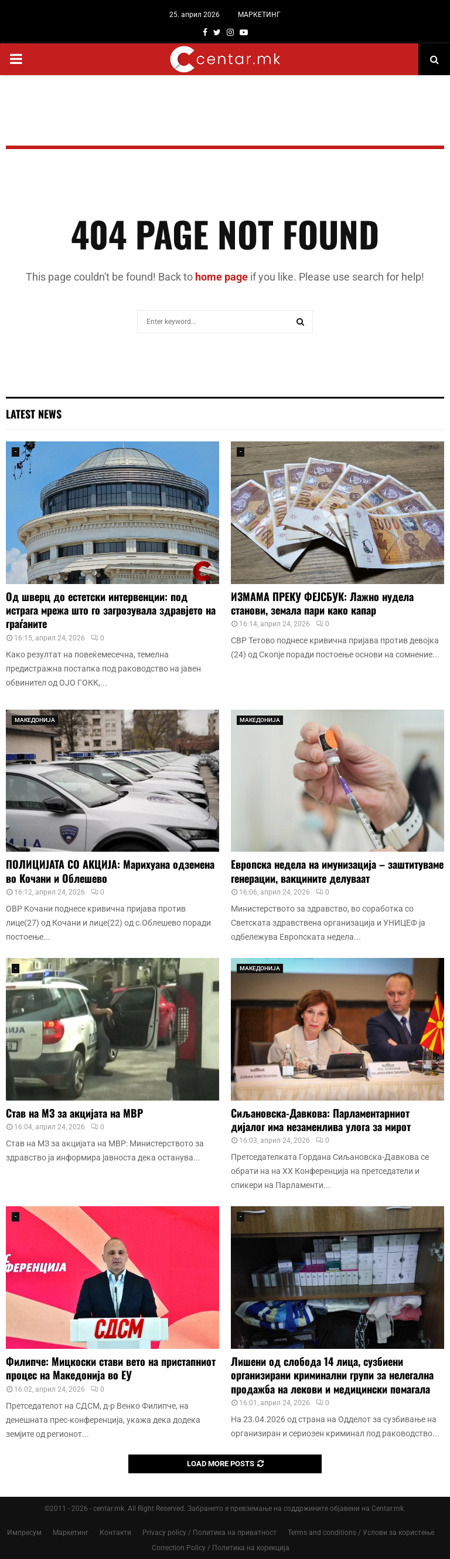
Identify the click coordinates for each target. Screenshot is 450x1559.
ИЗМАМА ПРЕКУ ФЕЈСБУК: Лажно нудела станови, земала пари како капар (322, 603)
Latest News (34, 413)
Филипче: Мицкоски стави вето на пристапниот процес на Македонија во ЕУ (111, 1368)
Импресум (24, 1532)
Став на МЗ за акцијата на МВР (77, 1113)
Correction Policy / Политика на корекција (220, 1548)
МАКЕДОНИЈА (35, 720)
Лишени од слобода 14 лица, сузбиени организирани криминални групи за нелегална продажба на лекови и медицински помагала (332, 1375)
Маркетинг (70, 1532)
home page (221, 277)
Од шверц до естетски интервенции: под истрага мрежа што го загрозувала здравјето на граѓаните (111, 610)
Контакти (115, 1532)
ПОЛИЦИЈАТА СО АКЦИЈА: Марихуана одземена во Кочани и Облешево (110, 870)
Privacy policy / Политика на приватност (209, 1532)
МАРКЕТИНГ (259, 15)
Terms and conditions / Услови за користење (361, 1532)
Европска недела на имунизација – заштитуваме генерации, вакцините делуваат (337, 870)
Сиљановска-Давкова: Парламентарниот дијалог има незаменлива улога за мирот (321, 1119)
